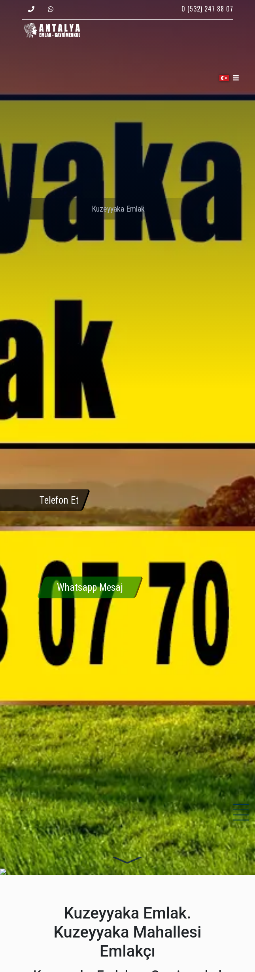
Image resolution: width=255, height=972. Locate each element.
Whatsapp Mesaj (90, 587)
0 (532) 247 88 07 (207, 8)
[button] (225, 78)
